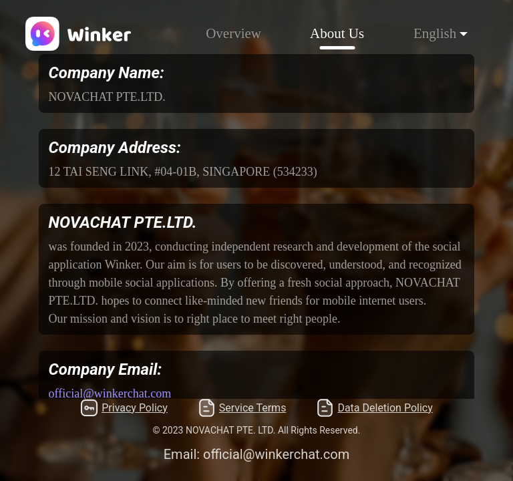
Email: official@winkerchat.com (257, 454)
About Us (337, 33)
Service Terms (242, 408)
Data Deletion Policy (374, 408)
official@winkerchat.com (110, 393)
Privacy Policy (124, 408)
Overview (233, 33)
